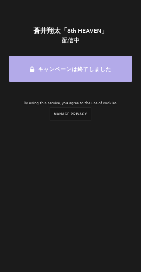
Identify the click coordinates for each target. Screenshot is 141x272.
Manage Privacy (70, 113)
